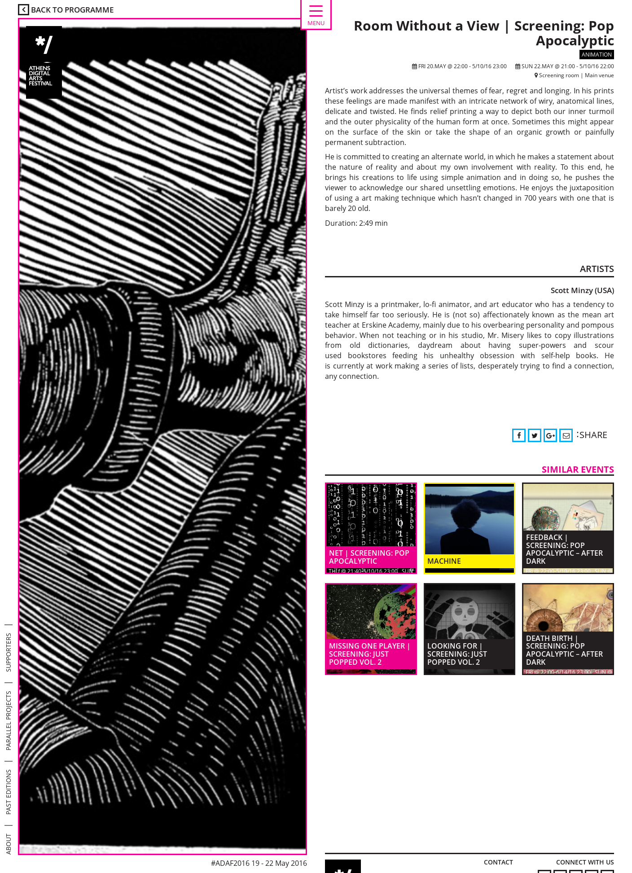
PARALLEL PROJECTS (8, 720)
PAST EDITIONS (8, 792)
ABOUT (8, 844)
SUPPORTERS (8, 652)
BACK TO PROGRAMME (66, 9)
